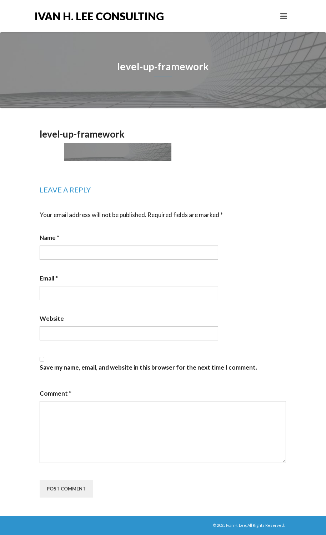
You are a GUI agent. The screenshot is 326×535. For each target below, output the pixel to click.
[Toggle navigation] (284, 16)
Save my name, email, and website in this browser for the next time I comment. (148, 367)
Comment (55, 393)
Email (49, 278)
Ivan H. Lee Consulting (99, 16)
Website (52, 318)
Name (49, 237)
